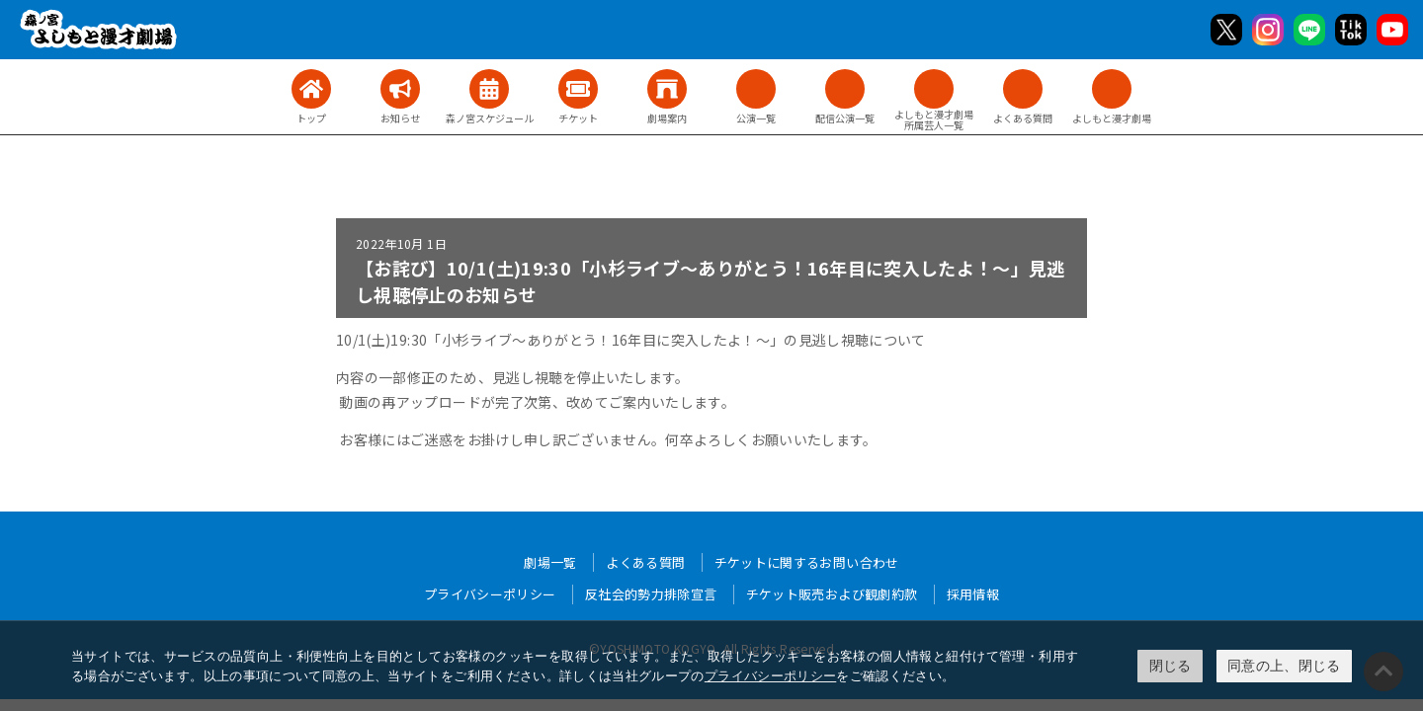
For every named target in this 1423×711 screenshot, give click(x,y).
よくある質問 (645, 562)
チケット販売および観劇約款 (832, 594)
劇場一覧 (550, 562)
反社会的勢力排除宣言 (651, 594)
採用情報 (973, 594)
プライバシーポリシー (771, 676)
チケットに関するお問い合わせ (806, 562)
